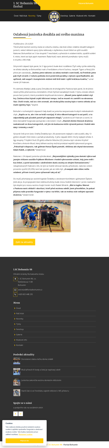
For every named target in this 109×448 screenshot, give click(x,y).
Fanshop (64, 15)
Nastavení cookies (25, 434)
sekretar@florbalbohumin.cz (30, 289)
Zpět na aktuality (24, 242)
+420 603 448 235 (25, 294)
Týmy (39, 15)
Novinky (31, 15)
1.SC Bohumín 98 (54, 444)
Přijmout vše (24, 441)
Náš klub (23, 15)
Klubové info (81, 15)
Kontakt (91, 15)
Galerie (72, 15)
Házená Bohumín (86, 3)
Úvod (16, 15)
